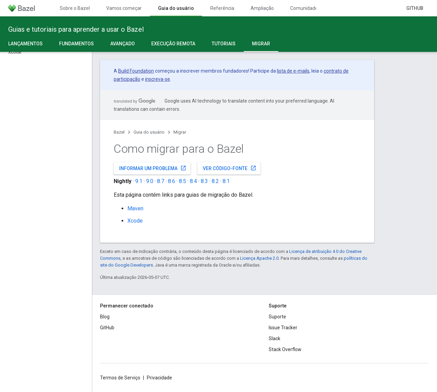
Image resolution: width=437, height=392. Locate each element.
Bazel (119, 132)
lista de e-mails (293, 71)
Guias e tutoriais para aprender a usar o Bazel (76, 29)
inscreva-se (157, 79)
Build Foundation (136, 71)
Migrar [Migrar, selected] (261, 43)
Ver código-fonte (229, 168)
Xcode (135, 220)
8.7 (160, 181)
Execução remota (173, 43)
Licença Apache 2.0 (259, 258)
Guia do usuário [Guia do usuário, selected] (176, 8)
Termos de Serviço (120, 377)
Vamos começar (124, 8)
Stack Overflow (285, 349)
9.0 (149, 181)
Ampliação (262, 8)
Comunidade (304, 8)
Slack (274, 338)
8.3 (204, 181)
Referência (222, 8)
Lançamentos (25, 43)
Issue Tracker (283, 327)
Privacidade (159, 377)
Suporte (277, 316)
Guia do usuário (149, 132)
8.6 (171, 181)
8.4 (193, 181)
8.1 (226, 181)
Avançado (122, 43)
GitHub (414, 8)
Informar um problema (152, 168)
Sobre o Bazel (75, 8)
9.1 (138, 181)
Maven (135, 208)
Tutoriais (224, 43)
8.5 (182, 181)
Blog (105, 316)
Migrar (179, 132)
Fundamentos (76, 43)
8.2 (215, 181)
